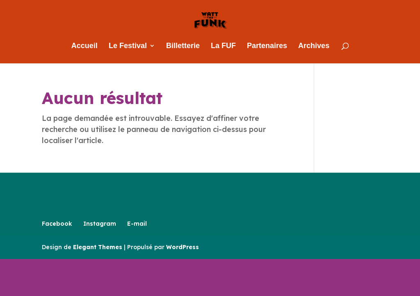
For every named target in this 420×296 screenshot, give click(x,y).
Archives (313, 46)
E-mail (137, 223)
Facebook (57, 223)
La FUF (223, 46)
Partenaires (267, 46)
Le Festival (128, 46)
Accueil (84, 46)
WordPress (182, 247)
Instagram (99, 223)
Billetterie (183, 46)
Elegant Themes (97, 247)
